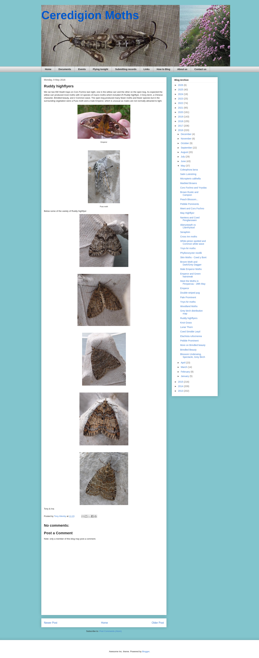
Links (147, 69)
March (184, 367)
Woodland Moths (189, 306)
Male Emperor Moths (191, 269)
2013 (181, 391)
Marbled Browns (188, 183)
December (186, 134)
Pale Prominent (188, 297)
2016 (181, 130)
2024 (181, 94)
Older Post (158, 622)
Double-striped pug (190, 292)
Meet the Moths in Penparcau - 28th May (192, 282)
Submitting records (125, 69)
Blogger (145, 651)
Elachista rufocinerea (191, 336)
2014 (181, 386)
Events (82, 69)
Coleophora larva (189, 169)
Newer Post (50, 622)
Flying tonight (100, 69)
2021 (181, 107)
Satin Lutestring (188, 174)
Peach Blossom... (189, 199)
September (187, 147)
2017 (181, 125)
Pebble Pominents (189, 204)
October (185, 143)
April (183, 362)
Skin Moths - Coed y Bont (193, 257)
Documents (64, 69)
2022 (181, 103)
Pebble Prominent (189, 340)
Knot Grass (186, 322)
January (185, 376)
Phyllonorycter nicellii (191, 253)
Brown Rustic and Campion (189, 193)
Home (48, 69)
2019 (181, 116)
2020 (181, 112)
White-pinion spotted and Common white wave (193, 242)
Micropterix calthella (190, 178)
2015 (181, 381)
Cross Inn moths (188, 236)
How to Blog (163, 69)
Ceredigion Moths (90, 15)
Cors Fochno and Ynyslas (193, 187)
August (184, 152)
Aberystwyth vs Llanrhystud (188, 226)
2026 (181, 85)
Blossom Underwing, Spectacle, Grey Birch (192, 355)
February (186, 371)
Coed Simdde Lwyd (190, 331)
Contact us (200, 69)
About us (182, 69)
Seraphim (185, 232)
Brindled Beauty (188, 349)
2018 (181, 121)
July (183, 156)
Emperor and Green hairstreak (190, 275)
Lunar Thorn (186, 327)
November (186, 138)
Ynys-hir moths (188, 248)
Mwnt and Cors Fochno (192, 208)
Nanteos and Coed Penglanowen (190, 219)
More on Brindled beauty (192, 345)
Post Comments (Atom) (110, 631)
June (183, 161)
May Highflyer (187, 213)
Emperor (184, 288)
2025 (181, 89)
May (183, 165)
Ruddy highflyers (188, 318)
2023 (181, 98)
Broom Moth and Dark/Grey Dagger (191, 263)
